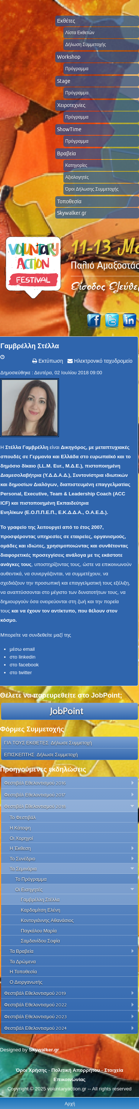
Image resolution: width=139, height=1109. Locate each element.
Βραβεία (66, 153)
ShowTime (69, 129)
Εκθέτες (66, 21)
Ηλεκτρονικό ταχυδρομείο (102, 361)
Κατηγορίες (76, 165)
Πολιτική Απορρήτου (76, 1070)
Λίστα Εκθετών (79, 32)
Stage (63, 81)
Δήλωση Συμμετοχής (85, 44)
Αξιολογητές (77, 177)
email (29, 649)
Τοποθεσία (69, 201)
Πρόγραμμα (77, 68)
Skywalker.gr (71, 213)
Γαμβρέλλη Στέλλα (29, 346)
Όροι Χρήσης (31, 1070)
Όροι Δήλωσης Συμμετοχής (92, 189)
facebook (29, 664)
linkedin (27, 657)
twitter (25, 672)
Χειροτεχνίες (71, 105)
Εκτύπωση (50, 361)
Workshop (68, 57)
